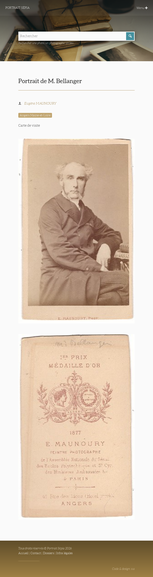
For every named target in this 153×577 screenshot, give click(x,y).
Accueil (23, 553)
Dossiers (48, 553)
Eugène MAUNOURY (40, 103)
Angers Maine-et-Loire (35, 115)
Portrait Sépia (17, 7)
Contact (35, 553)
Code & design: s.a (123, 568)
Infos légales (64, 553)
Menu (142, 8)
